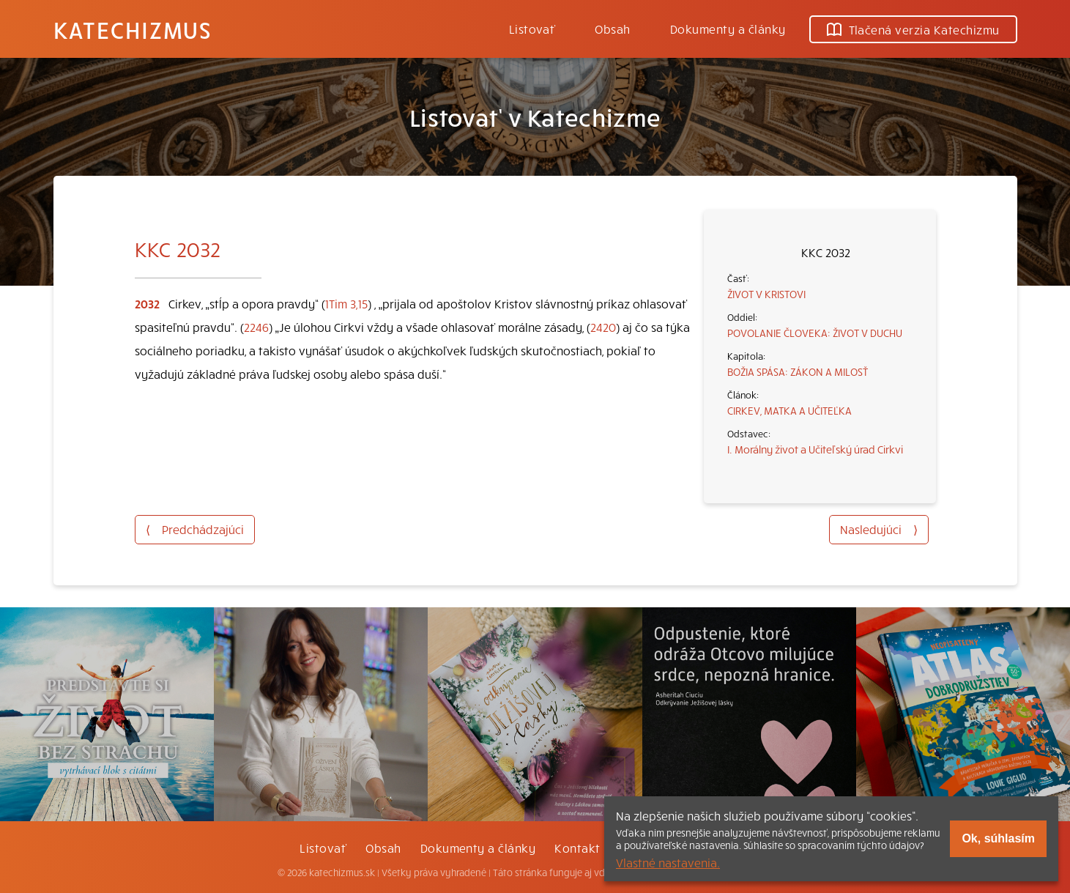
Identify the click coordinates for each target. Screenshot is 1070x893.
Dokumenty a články (728, 28)
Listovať (532, 28)
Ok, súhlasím (998, 838)
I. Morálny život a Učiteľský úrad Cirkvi (815, 449)
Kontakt (577, 847)
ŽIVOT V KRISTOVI (766, 293)
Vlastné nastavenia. (668, 862)
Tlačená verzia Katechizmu (913, 29)
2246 (256, 326)
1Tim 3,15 (346, 303)
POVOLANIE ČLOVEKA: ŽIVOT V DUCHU (814, 332)
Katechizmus (132, 29)
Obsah (612, 28)
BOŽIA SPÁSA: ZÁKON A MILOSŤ (797, 371)
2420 (603, 326)
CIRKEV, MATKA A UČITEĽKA (789, 410)
